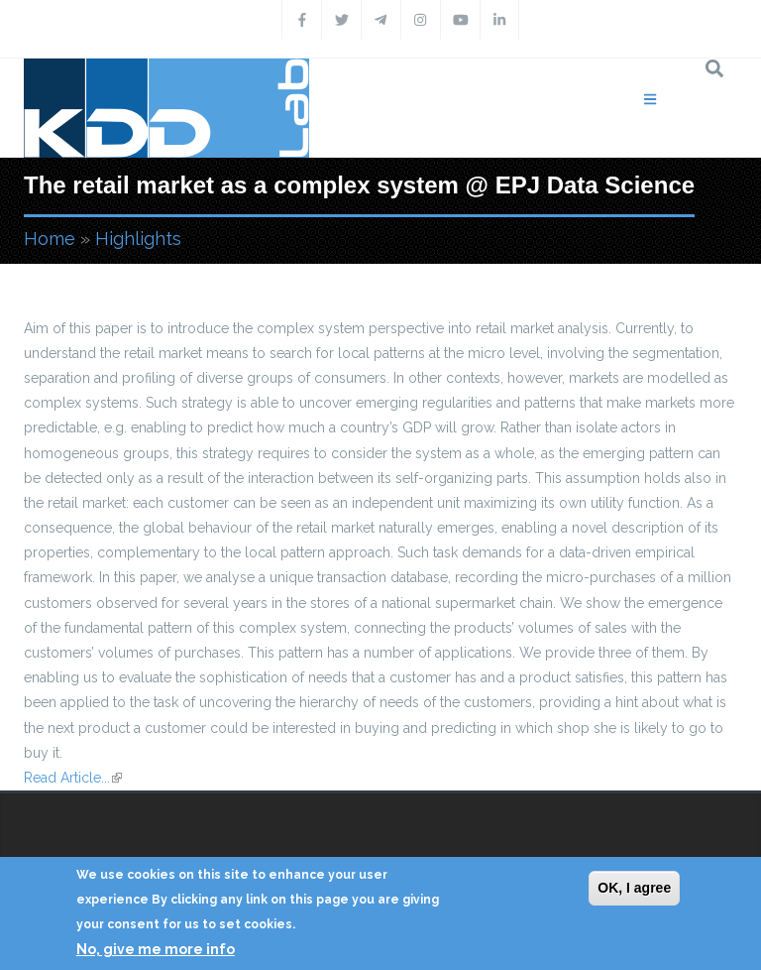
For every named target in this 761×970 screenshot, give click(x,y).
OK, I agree (634, 888)
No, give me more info (155, 949)
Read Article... (73, 778)
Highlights (138, 238)
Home (49, 238)
